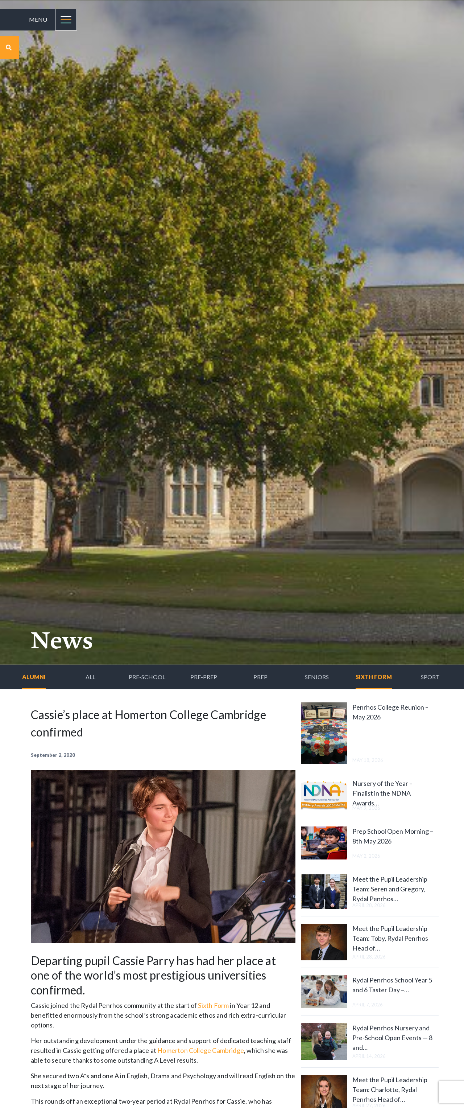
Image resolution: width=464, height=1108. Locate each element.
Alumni (34, 676)
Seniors (317, 676)
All (90, 676)
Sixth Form (374, 676)
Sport (430, 676)
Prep (260, 676)
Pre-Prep (203, 676)
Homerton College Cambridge (200, 1050)
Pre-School (147, 676)
